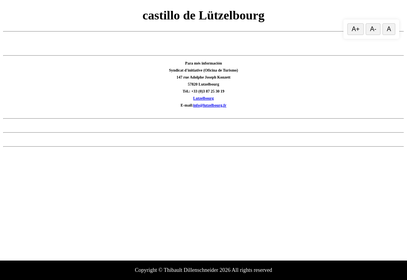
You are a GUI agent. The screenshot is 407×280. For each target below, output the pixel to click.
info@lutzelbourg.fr (210, 105)
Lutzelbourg (203, 98)
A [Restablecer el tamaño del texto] (389, 29)
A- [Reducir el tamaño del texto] (373, 29)
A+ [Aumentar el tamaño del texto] (355, 29)
